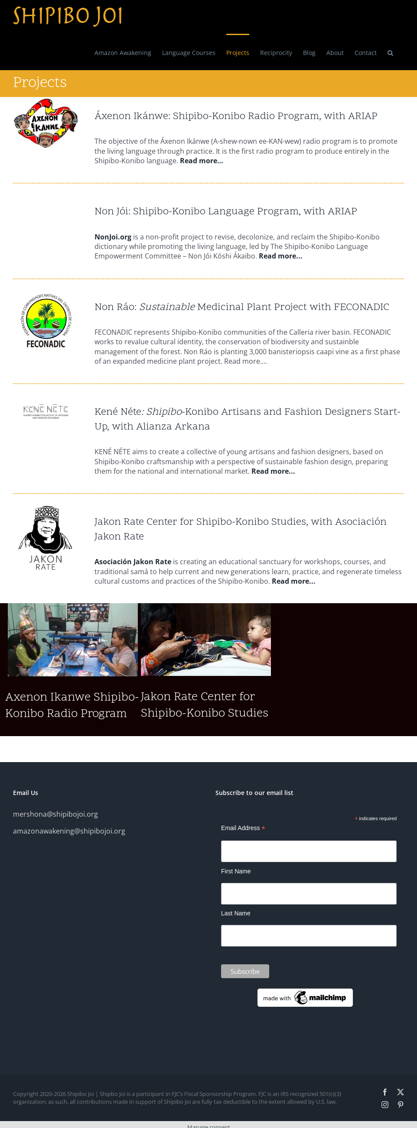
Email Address (243, 828)
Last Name (236, 913)
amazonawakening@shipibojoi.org (69, 831)
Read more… (201, 160)
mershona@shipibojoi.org (55, 814)
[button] (390, 52)
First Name (236, 871)
